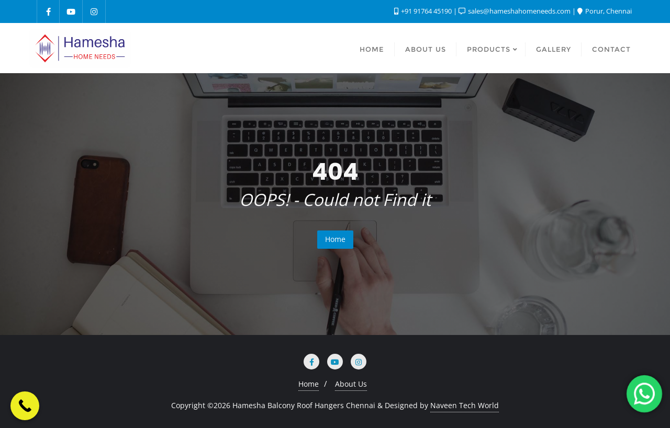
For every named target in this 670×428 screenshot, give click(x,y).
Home (335, 239)
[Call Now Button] (24, 405)
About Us (351, 384)
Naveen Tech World (464, 405)
